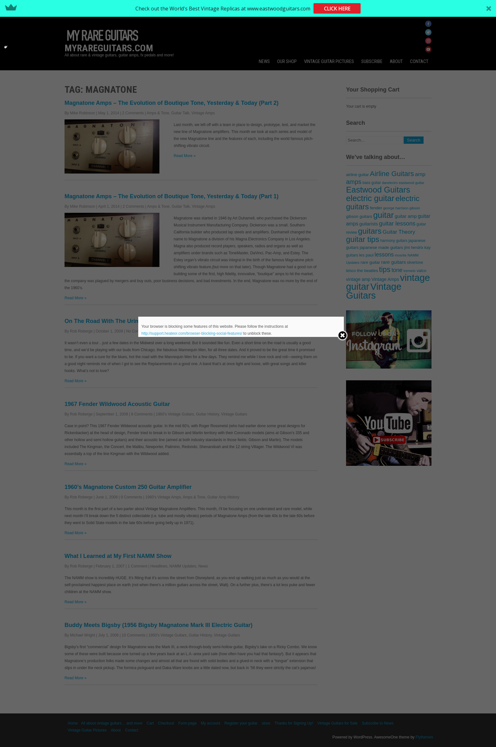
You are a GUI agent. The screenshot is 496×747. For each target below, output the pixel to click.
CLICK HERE (337, 8)
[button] (248, 8)
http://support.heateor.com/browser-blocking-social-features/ (191, 333)
